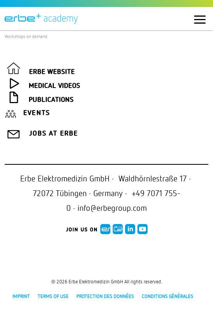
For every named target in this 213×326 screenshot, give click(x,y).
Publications (51, 100)
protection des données (105, 296)
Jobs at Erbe (53, 133)
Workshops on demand (26, 36)
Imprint (21, 296)
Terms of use (53, 296)
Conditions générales (167, 296)
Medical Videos (54, 86)
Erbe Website (52, 72)
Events (36, 113)
